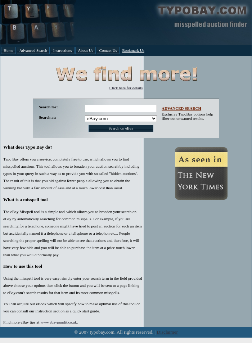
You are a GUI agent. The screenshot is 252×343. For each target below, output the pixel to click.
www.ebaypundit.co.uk (58, 322)
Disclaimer (167, 332)
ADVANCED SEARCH (181, 108)
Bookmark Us (133, 50)
